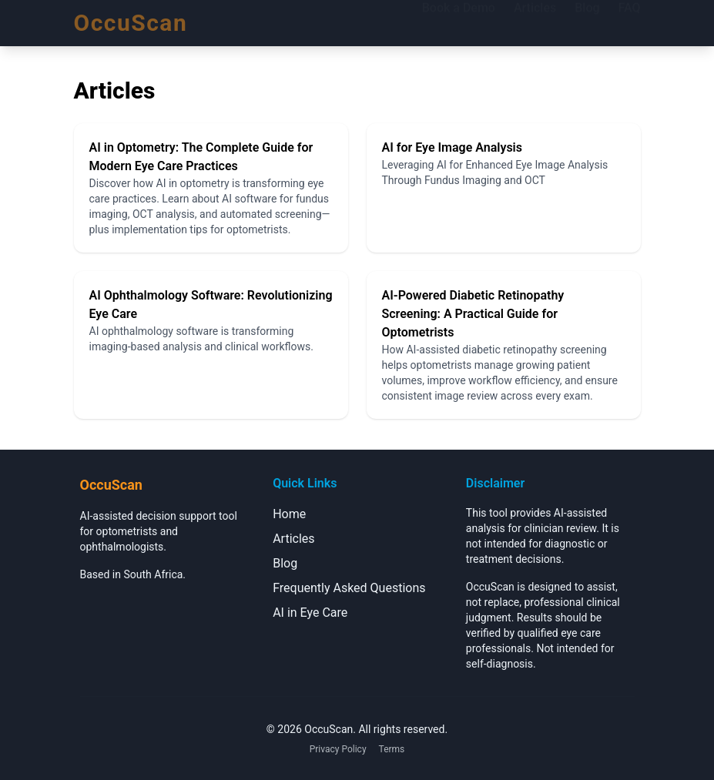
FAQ (629, 22)
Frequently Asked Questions (349, 588)
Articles (535, 22)
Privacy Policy (338, 749)
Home (289, 514)
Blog (587, 22)
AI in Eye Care (310, 612)
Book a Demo (458, 22)
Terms (392, 749)
